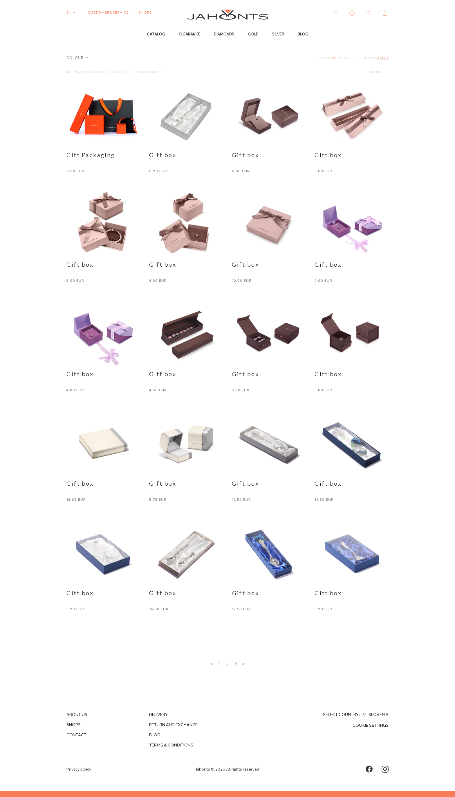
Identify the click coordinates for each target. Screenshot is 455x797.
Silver (278, 34)
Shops (73, 724)
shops (145, 12)
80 (346, 57)
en (72, 12)
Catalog (156, 34)
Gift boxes (151, 72)
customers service (108, 12)
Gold (253, 34)
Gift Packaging (90, 154)
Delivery (158, 714)
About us (76, 714)
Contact (76, 734)
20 (334, 57)
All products (81, 72)
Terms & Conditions (171, 744)
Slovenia (375, 714)
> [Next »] (243, 663)
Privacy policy (78, 769)
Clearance (189, 34)
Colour (77, 57)
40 (340, 57)
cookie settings (371, 725)
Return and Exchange (173, 724)
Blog (303, 34)
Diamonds (224, 34)
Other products (118, 72)
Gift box (162, 154)
